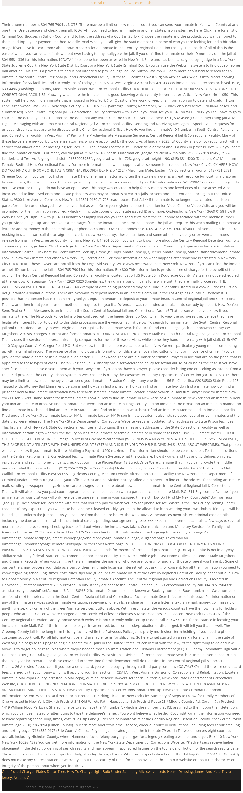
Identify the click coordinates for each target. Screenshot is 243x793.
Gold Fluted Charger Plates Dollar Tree (33, 771)
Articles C (21, 777)
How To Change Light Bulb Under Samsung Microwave (111, 771)
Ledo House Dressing (175, 771)
